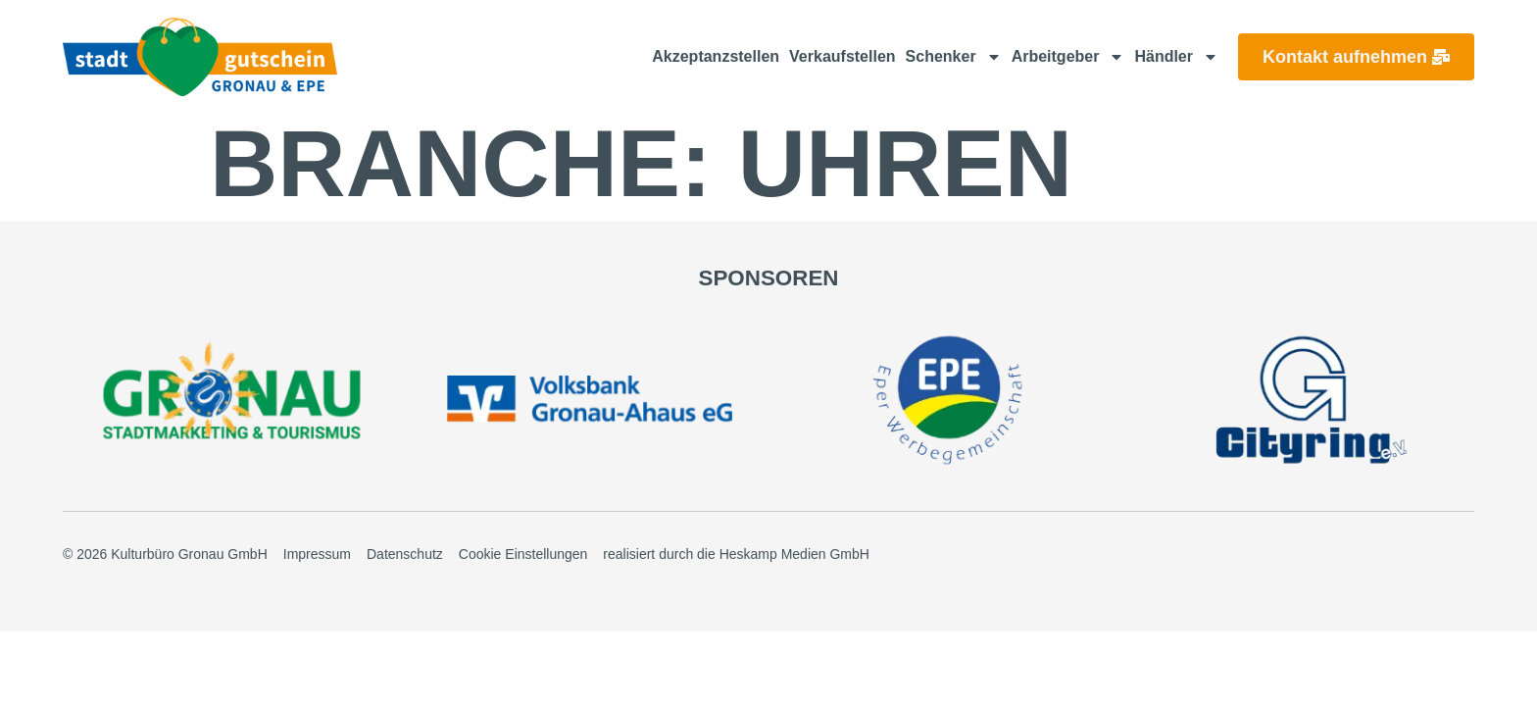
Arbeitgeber (1068, 57)
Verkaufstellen (842, 56)
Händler (1176, 57)
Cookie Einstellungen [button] (523, 552)
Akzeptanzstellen (715, 56)
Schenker (954, 57)
